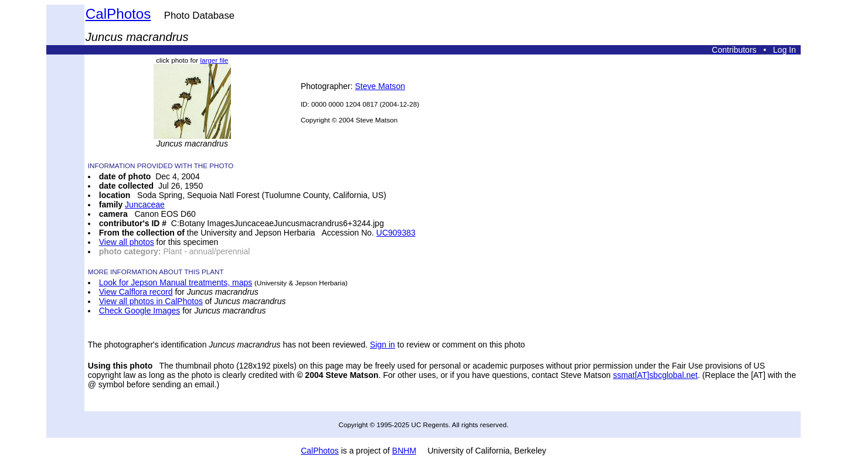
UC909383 (396, 232)
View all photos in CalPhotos (151, 301)
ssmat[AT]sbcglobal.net (655, 375)
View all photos (126, 242)
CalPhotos (118, 14)
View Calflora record (136, 292)
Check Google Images (140, 310)
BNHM (404, 450)
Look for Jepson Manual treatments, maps (175, 282)
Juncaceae (145, 204)
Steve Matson (380, 86)
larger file (214, 60)
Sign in (382, 344)
